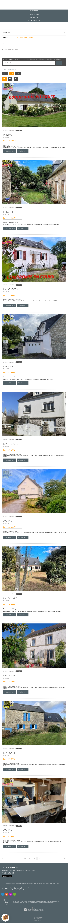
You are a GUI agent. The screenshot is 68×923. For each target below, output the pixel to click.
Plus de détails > (9, 151)
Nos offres (34, 11)
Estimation (34, 17)
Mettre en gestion (34, 20)
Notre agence (34, 14)
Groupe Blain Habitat (10, 867)
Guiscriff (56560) (4, 922)
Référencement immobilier (38, 910)
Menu (64, 4)
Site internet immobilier (38, 909)
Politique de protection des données (24, 883)
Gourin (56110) (37, 918)
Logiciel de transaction (38, 908)
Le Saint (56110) (37, 922)
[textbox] (41, 37)
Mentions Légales (10, 883)
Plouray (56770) (37, 920)
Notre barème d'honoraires (49, 883)
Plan (58, 883)
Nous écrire (7, 876)
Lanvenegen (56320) (38, 917)
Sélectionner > (22, 151)
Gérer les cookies (38, 883)
